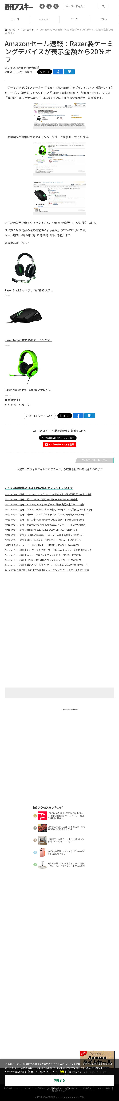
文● (7, 72)
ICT (104, 988)
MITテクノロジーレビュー (67, 996)
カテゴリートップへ (94, 460)
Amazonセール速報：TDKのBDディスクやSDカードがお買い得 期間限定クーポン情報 (48, 494)
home (10, 29)
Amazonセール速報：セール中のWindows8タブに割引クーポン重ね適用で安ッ (45, 519)
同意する (59, 1080)
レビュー (14, 19)
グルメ (75, 988)
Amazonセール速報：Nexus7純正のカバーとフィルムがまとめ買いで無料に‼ (44, 535)
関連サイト (104, 87)
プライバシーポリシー (34, 1004)
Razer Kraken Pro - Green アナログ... (28, 390)
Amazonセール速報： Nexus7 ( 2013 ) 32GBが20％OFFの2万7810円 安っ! (41, 530)
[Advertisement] (59, 609)
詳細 (62, 1071)
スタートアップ (90, 988)
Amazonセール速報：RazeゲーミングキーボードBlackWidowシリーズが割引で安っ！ (48, 550)
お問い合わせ (71, 1004)
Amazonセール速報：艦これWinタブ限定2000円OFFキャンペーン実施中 (41, 499)
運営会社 (55, 1004)
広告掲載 (87, 1004)
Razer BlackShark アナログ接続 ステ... (29, 290)
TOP (9, 988)
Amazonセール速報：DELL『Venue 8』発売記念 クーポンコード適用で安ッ (43, 540)
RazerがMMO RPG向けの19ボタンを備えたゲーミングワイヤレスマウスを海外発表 (47, 570)
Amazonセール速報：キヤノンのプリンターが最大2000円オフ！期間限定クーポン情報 (48, 509)
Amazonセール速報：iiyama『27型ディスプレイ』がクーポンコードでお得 (43, 555)
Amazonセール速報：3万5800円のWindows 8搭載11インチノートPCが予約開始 (45, 524)
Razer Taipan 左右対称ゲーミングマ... (28, 340)
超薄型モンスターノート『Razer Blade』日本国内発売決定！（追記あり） (42, 545)
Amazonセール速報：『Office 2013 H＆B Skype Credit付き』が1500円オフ (43, 560)
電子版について (59, 1006)
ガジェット (74, 19)
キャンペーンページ (17, 405)
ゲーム (104, 19)
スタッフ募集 (103, 1004)
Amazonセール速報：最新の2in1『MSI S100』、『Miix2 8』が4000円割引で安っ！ (46, 565)
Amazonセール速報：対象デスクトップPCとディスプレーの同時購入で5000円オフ (46, 514)
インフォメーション (59, 990)
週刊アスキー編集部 (21, 72)
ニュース (44, 19)
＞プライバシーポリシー (59, 1088)
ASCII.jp (43, 996)
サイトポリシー (11, 1004)
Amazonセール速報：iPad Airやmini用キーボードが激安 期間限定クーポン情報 (44, 504)
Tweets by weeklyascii (71, 709)
